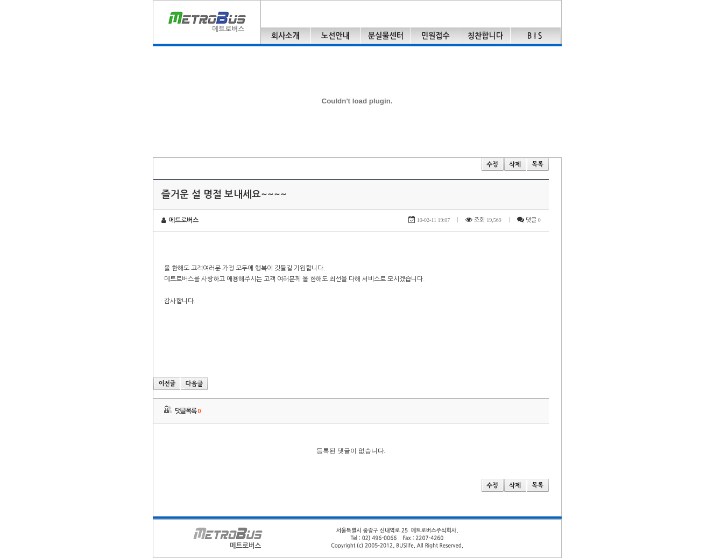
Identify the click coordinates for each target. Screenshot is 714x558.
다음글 (194, 383)
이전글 (166, 383)
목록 (538, 164)
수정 (493, 164)
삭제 (515, 164)
